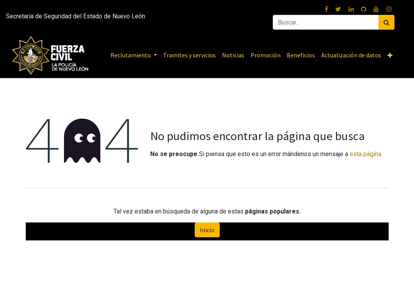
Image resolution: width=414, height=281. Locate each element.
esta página (365, 154)
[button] (390, 55)
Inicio (207, 230)
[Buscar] (386, 22)
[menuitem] (189, 55)
